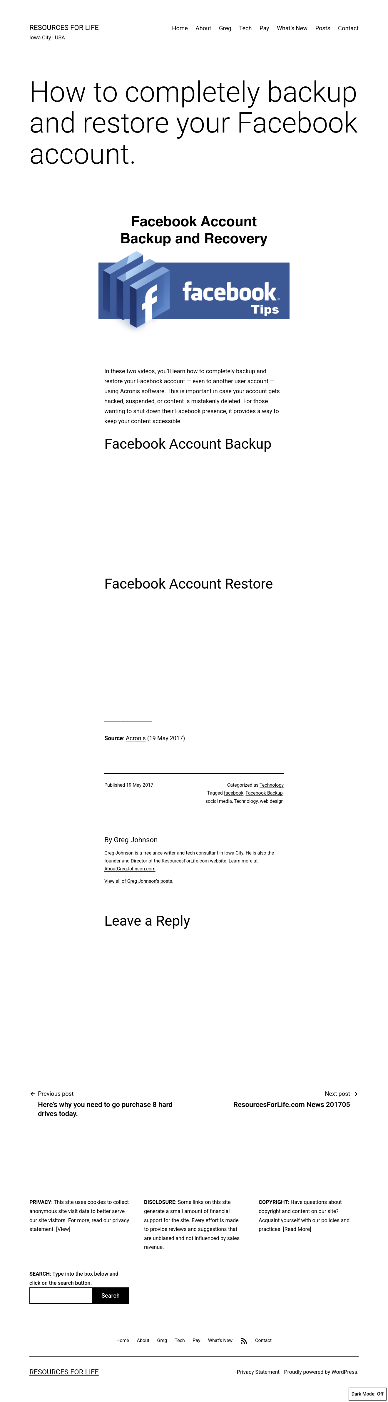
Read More (297, 1229)
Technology (272, 785)
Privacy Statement (258, 1372)
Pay (264, 28)
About (203, 28)
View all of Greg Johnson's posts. (138, 881)
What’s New (292, 28)
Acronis (136, 738)
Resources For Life (64, 28)
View (63, 1229)
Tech (245, 28)
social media (218, 801)
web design (272, 801)
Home (180, 28)
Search (110, 1295)
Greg (225, 28)
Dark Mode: (368, 1394)
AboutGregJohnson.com (129, 869)
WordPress (344, 1372)
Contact (348, 28)
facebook (233, 793)
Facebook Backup (263, 793)
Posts (322, 28)
